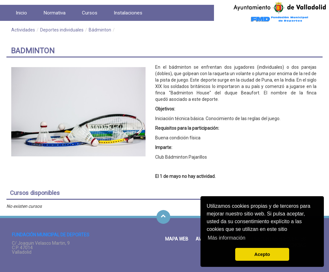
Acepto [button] (262, 254)
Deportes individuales (62, 29)
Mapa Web (176, 238)
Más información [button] (226, 238)
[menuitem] (21, 13)
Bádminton (100, 29)
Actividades (23, 29)
